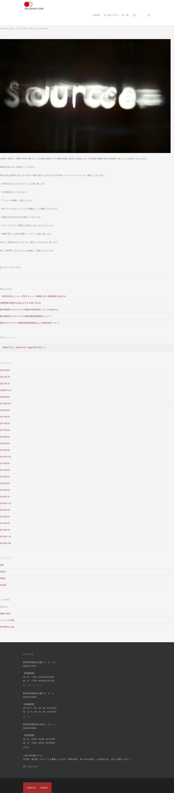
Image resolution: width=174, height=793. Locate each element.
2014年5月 (5, 516)
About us (31, 787)
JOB (1, 565)
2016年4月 (5, 436)
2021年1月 (5, 383)
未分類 (3, 585)
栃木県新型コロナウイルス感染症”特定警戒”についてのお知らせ (29, 309)
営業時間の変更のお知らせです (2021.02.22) (20, 302)
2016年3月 (5, 443)
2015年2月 (5, 490)
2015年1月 (5, 496)
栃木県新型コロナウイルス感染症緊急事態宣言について (25, 316)
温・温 (125, 15)
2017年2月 (5, 430)
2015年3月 (5, 483)
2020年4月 (5, 396)
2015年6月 (5, 470)
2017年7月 (5, 416)
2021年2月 (5, 376)
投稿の (5, 613)
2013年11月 (5, 536)
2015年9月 (5, 463)
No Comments (42, 28)
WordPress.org (7, 626)
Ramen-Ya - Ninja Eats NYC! (29, 347)
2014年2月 (5, 523)
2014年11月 (5, 503)
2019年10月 (5, 403)
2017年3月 (5, 423)
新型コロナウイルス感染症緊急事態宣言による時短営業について (29, 322)
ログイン (4, 606)
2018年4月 (5, 410)
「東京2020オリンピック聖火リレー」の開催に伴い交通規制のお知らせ (33, 296)
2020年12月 (5, 390)
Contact (43, 787)
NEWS (31, 28)
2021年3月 (5, 370)
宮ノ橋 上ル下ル (111, 15)
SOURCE (97, 15)
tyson (11, 28)
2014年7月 (5, 509)
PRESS (3, 578)
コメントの (7, 620)
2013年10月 (5, 543)
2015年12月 (5, 456)
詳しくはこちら (30, 766)
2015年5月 (5, 476)
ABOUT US (8, 347)
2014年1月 (5, 529)
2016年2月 (5, 450)
